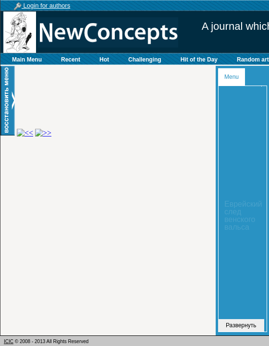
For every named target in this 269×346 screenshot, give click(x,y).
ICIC (8, 341)
